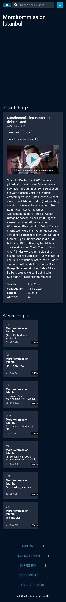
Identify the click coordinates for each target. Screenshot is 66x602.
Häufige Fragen (28, 555)
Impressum (28, 565)
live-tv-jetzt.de (33, 585)
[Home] (7, 5)
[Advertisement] (33, 68)
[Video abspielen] (33, 159)
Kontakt (28, 546)
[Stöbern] (60, 5)
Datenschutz (28, 575)
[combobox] (36, 5)
